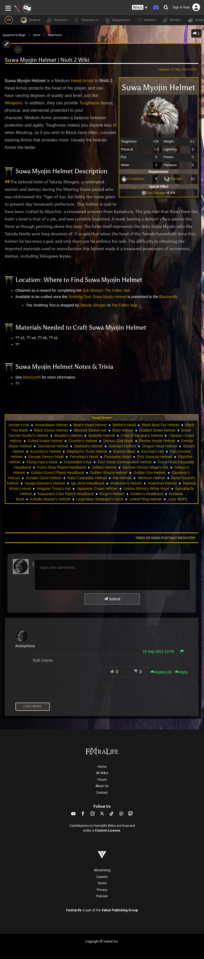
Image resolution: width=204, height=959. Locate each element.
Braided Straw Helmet (157, 430)
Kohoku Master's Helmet (50, 499)
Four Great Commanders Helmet (124, 462)
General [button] (57, 20)
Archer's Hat (19, 425)
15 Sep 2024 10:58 (158, 651)
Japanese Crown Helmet (97, 488)
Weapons (14, 103)
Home (102, 767)
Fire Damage (153, 193)
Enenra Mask (124, 451)
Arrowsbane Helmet (51, 425)
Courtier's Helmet (83, 441)
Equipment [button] (117, 20)
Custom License (107, 830)
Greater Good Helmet (43, 478)
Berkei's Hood (124, 425)
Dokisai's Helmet (122, 446)
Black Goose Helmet (51, 430)
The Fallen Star (117, 290)
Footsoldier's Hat (78, 462)
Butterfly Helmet (101, 435)
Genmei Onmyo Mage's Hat (145, 467)
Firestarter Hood (117, 457)
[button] (139, 7)
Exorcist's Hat (152, 451)
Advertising (102, 870)
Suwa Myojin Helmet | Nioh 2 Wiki (47, 59)
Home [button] (30, 20)
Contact (102, 792)
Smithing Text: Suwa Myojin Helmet (97, 297)
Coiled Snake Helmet (45, 441)
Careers (102, 877)
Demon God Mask (118, 441)
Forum (102, 780)
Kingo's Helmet (112, 494)
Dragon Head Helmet (159, 446)
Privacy (102, 890)
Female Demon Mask (46, 457)
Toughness (89, 103)
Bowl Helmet (122, 430)
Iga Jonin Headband (87, 483)
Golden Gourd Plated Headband (57, 472)
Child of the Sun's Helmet (142, 435)
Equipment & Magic (14, 35)
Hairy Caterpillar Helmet (87, 478)
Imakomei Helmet (162, 483)
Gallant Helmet (104, 467)
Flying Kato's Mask (42, 462)
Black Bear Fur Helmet (160, 425)
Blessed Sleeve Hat (90, 430)
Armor (36, 35)
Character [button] (85, 20)
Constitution (135, 179)
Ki (115, 125)
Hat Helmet (122, 478)
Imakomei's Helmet (126, 483)
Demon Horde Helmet (157, 441)
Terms (102, 883)
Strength (176, 179)
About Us (102, 786)
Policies (102, 896)
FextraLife (74, 910)
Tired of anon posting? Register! (165, 538)
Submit (112, 599)
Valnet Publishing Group (119, 910)
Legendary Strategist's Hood (99, 499)
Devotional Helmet (53, 446)
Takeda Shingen (93, 305)
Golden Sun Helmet (149, 472)
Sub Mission (92, 290)
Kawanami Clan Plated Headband (66, 494)
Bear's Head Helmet (90, 425)
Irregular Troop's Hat (54, 488)
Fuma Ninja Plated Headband (61, 467)
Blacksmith (168, 297)
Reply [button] (181, 672)
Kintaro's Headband (146, 494)
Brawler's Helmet (68, 435)
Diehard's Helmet (88, 446)
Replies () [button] (161, 672)
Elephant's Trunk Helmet (87, 451)
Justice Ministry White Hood (146, 488)
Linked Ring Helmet (145, 499)
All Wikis (102, 773)
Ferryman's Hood (84, 457)
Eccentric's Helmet (45, 451)
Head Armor (55, 35)
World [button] (171, 20)
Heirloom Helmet (151, 478)
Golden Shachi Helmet (108, 472)
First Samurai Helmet (154, 457)
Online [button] (145, 20)
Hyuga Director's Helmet (45, 483)
